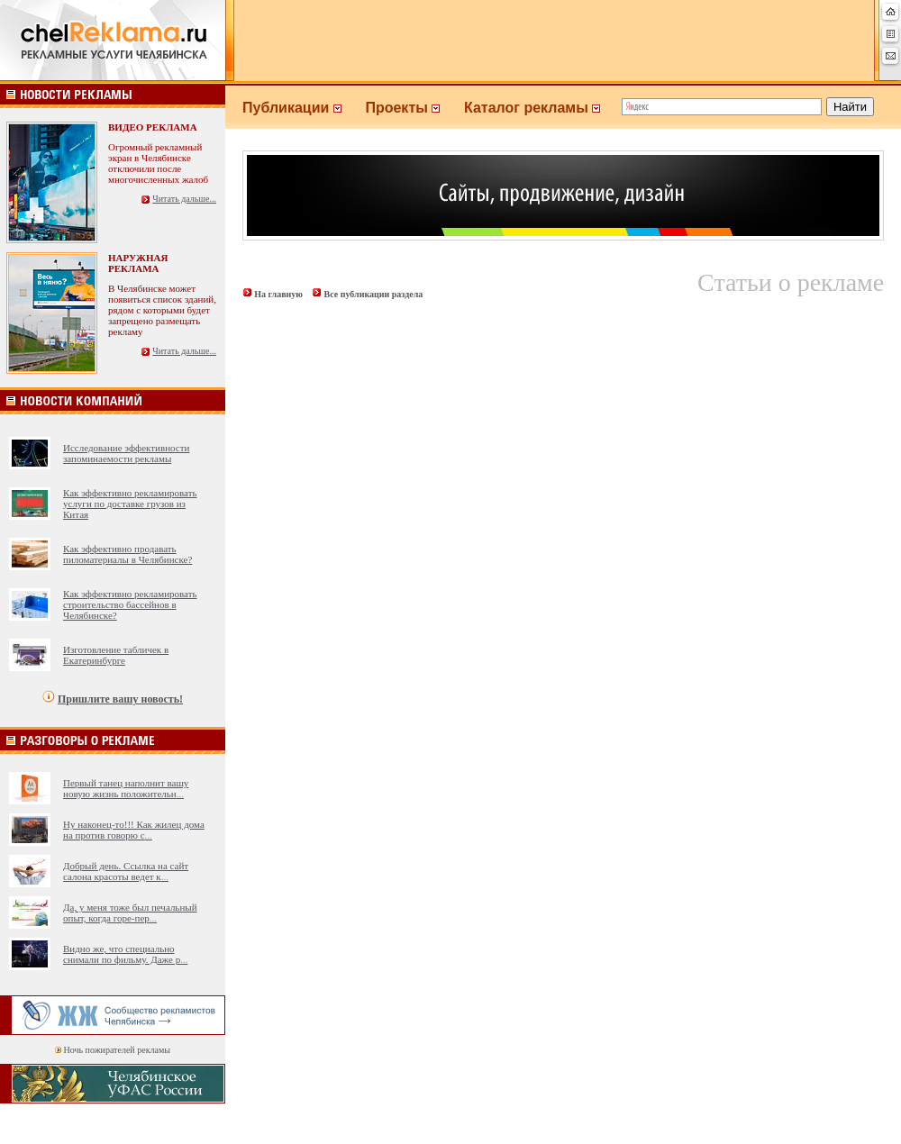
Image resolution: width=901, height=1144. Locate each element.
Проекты (414, 107)
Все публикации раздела (373, 294)
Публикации (303, 107)
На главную (278, 294)
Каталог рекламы (540, 107)
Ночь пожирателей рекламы (117, 1050)
